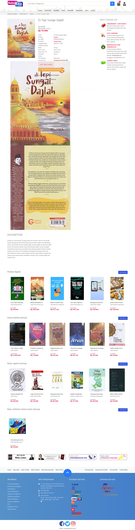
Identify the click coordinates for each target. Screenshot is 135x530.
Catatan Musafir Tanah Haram (20, 394)
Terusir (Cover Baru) (76, 348)
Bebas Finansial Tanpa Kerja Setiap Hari (62, 302)
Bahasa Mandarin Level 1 (37, 302)
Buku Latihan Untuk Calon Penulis (120, 394)
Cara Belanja (11, 489)
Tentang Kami (89, 470)
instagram (73, 523)
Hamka (56, 37)
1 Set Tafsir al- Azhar (17, 348)
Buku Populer (35, 470)
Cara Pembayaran (12, 491)
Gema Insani (57, 41)
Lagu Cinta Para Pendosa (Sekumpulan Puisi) (44, 394)
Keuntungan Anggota (14, 486)
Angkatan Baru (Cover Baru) (59, 348)
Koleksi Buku (124, 470)
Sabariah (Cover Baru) (97, 348)
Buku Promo (59, 470)
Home (9, 470)
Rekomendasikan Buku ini (47, 79)
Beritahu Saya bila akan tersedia (50, 69)
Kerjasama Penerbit (101, 470)
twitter (67, 523)
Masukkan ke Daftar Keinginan (48, 75)
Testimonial (115, 55)
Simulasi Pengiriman (13, 496)
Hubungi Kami (11, 509)
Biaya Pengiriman (12, 499)
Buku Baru (16, 470)
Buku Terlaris (25, 470)
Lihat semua (122, 272)
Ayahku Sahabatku (76, 394)
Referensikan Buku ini (45, 83)
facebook (62, 523)
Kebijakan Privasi (12, 507)
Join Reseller (114, 470)
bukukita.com (71, 529)
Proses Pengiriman (13, 501)
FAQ (8, 504)
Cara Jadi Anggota (13, 484)
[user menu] (124, 4)
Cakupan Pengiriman (13, 494)
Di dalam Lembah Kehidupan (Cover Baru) (43, 348)
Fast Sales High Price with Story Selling (82, 302)
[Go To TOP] (67, 473)
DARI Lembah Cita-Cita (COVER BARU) (122, 348)
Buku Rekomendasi (48, 470)
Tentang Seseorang (96, 394)
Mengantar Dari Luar (56, 394)
